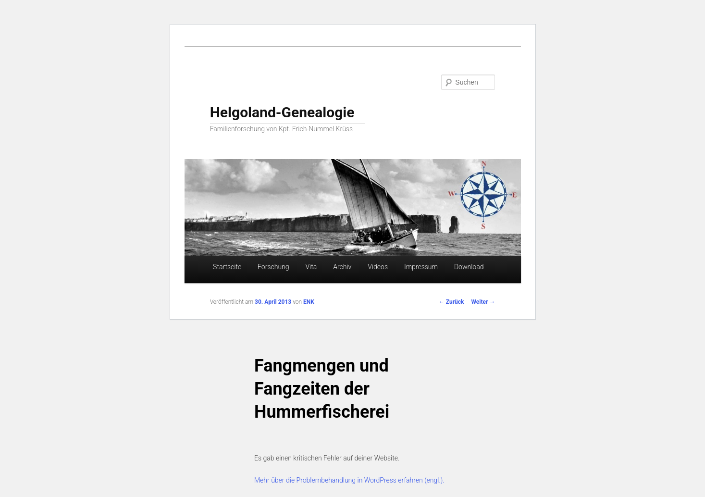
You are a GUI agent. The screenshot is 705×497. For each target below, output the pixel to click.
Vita (311, 267)
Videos (378, 267)
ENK (308, 301)
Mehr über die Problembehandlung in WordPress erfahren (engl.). (349, 480)
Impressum (421, 267)
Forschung (273, 267)
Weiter (483, 301)
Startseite (227, 267)
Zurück (451, 301)
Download (469, 267)
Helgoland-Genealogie (282, 112)
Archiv (342, 267)
